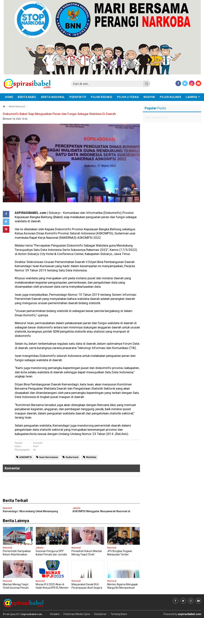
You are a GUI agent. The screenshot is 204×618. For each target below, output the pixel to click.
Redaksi (55, 614)
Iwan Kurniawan (48, 457)
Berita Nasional (53, 97)
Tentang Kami (118, 614)
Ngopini (149, 97)
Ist (34, 449)
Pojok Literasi (128, 97)
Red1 (36, 446)
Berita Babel (27, 97)
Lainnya (191, 97)
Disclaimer (100, 614)
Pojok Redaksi (101, 97)
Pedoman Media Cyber (76, 614)
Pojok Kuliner (170, 97)
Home (9, 97)
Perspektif (77, 97)
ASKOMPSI (25, 457)
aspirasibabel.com (189, 614)
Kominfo (38, 443)
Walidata (91, 457)
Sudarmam (72, 457)
